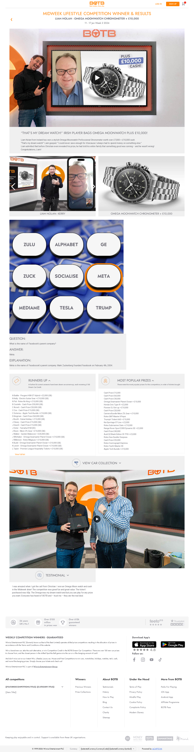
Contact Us (107, 707)
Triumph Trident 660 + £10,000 (117, 419)
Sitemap (106, 717)
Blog (105, 702)
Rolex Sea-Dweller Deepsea (115, 437)
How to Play (108, 697)
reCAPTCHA (157, 748)
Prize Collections (83, 692)
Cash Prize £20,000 (112, 410)
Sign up (172, 4)
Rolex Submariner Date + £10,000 (118, 425)
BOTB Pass (166, 707)
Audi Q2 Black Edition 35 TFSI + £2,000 (120, 434)
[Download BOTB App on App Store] (144, 646)
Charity (106, 712)
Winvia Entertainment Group (45, 666)
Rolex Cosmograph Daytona (116, 443)
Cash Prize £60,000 (112, 396)
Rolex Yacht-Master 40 (113, 446)
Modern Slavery (136, 712)
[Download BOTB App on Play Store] (173, 644)
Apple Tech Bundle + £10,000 (116, 449)
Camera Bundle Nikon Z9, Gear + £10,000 (121, 413)
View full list (20, 454)
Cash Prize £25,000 (112, 440)
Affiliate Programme (170, 702)
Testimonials (108, 686)
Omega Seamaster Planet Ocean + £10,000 (122, 402)
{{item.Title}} (11, 692)
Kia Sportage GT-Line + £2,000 (116, 422)
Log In (158, 4)
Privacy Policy (135, 692)
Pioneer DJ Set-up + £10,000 (116, 408)
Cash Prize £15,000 (112, 393)
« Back (11, 19)
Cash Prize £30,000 (112, 399)
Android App (167, 697)
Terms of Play (135, 686)
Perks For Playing (169, 686)
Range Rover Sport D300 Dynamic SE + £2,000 (123, 428)
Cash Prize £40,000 (112, 431)
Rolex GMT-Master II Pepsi (115, 416)
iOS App (165, 692)
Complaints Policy (137, 707)
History (106, 692)
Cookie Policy (135, 702)
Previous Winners (83, 686)
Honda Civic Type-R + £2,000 (116, 405)
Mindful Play (135, 697)
